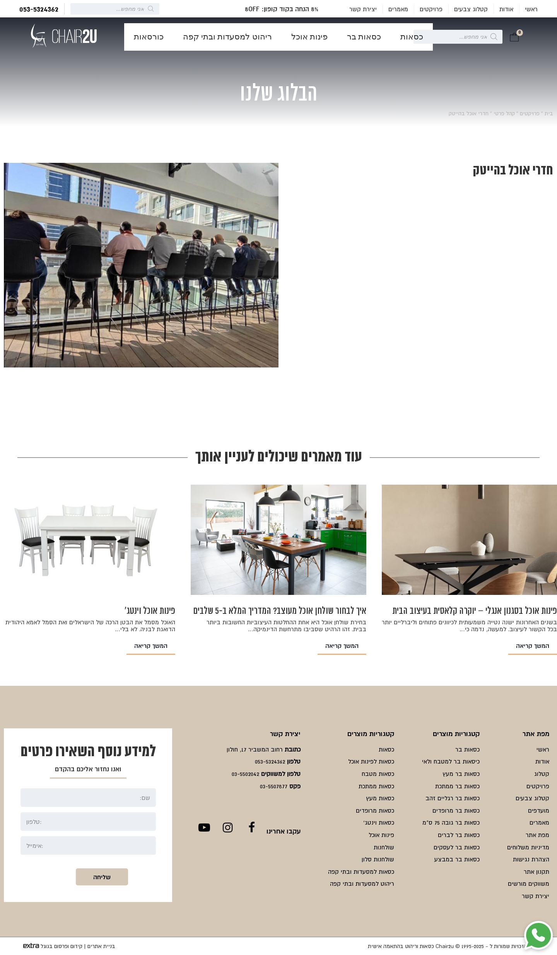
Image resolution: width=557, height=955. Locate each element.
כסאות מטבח (378, 773)
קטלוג (541, 773)
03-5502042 (245, 773)
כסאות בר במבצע (457, 859)
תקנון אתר (536, 871)
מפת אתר (537, 834)
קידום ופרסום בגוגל (61, 946)
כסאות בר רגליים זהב (452, 797)
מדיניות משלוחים (528, 847)
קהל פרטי (504, 113)
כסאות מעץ (380, 797)
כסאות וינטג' (378, 822)
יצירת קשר (363, 8)
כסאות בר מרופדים (456, 810)
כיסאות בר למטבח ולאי (451, 761)
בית (549, 113)
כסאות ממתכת (376, 785)
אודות (506, 8)
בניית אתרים (101, 946)
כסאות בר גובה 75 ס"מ (451, 822)
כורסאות (149, 36)
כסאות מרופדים (375, 810)
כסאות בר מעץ (461, 773)
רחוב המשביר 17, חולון (255, 749)
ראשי (531, 8)
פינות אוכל (309, 36)
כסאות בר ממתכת (457, 785)
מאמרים (398, 8)
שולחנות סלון (378, 859)
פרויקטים (431, 8)
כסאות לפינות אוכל (371, 761)
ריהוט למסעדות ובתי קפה (227, 36)
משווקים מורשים (528, 883)
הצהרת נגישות (531, 859)
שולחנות (384, 847)
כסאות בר (364, 36)
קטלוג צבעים (471, 8)
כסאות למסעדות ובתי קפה (361, 871)
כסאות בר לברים (459, 834)
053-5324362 (38, 9)
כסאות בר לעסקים (457, 847)
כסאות (411, 36)
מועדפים (538, 810)
